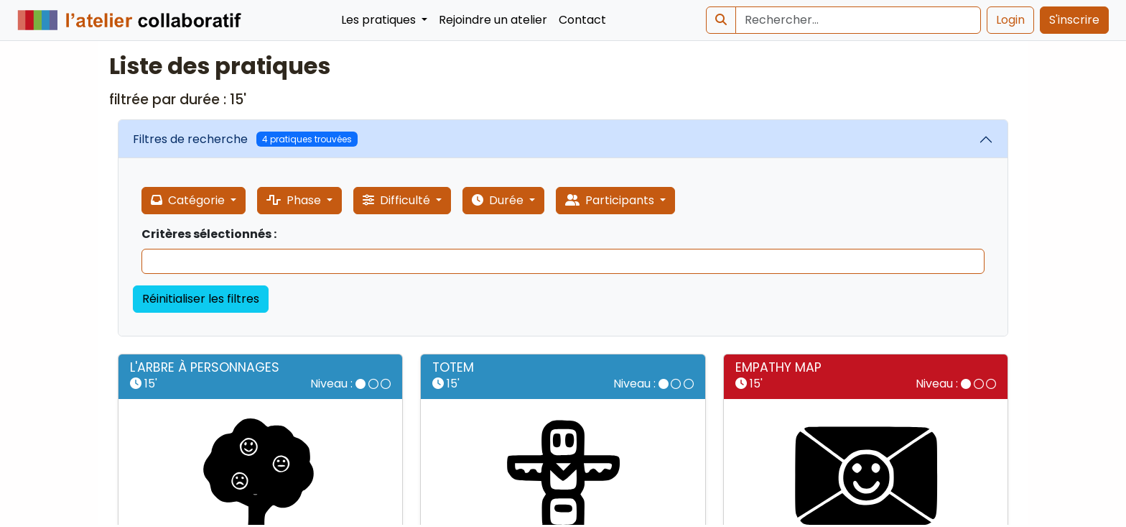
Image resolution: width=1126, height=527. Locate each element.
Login (1010, 20)
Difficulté (398, 200)
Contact (582, 20)
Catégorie (189, 200)
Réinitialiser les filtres (200, 298)
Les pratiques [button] (380, 20)
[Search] (858, 20)
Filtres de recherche (245, 139)
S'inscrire (1074, 20)
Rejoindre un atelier (493, 20)
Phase (295, 200)
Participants (611, 200)
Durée (499, 200)
